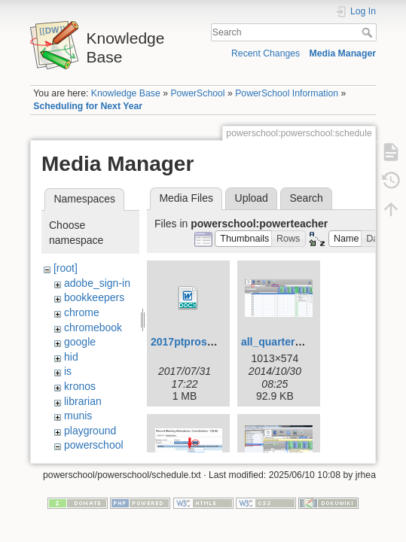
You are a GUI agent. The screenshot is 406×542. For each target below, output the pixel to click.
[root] (65, 268)
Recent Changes (265, 53)
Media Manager (343, 53)
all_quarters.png (282, 342)
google (80, 342)
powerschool (94, 445)
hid (71, 357)
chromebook (93, 327)
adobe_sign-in (97, 283)
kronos (80, 386)
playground (90, 431)
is (68, 371)
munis (78, 416)
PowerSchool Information (286, 93)
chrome (81, 312)
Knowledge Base (125, 93)
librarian (83, 401)
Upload (251, 198)
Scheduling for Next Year (87, 106)
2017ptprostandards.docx (215, 342)
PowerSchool (197, 93)
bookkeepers (94, 297)
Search (369, 32)
